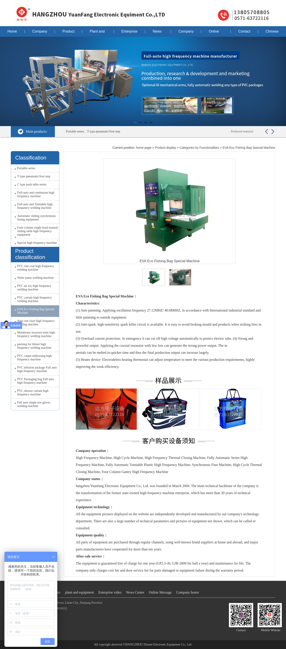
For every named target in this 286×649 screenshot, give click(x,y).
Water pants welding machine (35, 277)
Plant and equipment (98, 33)
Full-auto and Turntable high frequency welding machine (35, 206)
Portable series (26, 168)
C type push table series (31, 184)
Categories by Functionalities (199, 147)
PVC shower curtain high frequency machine (32, 392)
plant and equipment (79, 592)
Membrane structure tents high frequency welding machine (36, 334)
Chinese (272, 31)
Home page (12, 33)
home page (143, 147)
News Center (158, 33)
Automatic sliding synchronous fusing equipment (36, 217)
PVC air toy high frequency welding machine (34, 287)
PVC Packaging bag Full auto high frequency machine (35, 381)
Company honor (185, 33)
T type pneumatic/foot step (33, 176)
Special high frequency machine (37, 242)
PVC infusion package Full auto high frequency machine (37, 369)
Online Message (216, 33)
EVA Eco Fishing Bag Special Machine (35, 311)
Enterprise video (129, 33)
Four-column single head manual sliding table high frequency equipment (37, 231)
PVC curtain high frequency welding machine (34, 299)
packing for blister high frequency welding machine (34, 346)
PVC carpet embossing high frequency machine (34, 357)
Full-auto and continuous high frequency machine (35, 194)
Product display (68, 33)
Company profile (39, 33)
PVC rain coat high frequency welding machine (35, 267)
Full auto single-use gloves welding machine (33, 404)
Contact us (244, 33)
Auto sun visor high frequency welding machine (36, 322)
